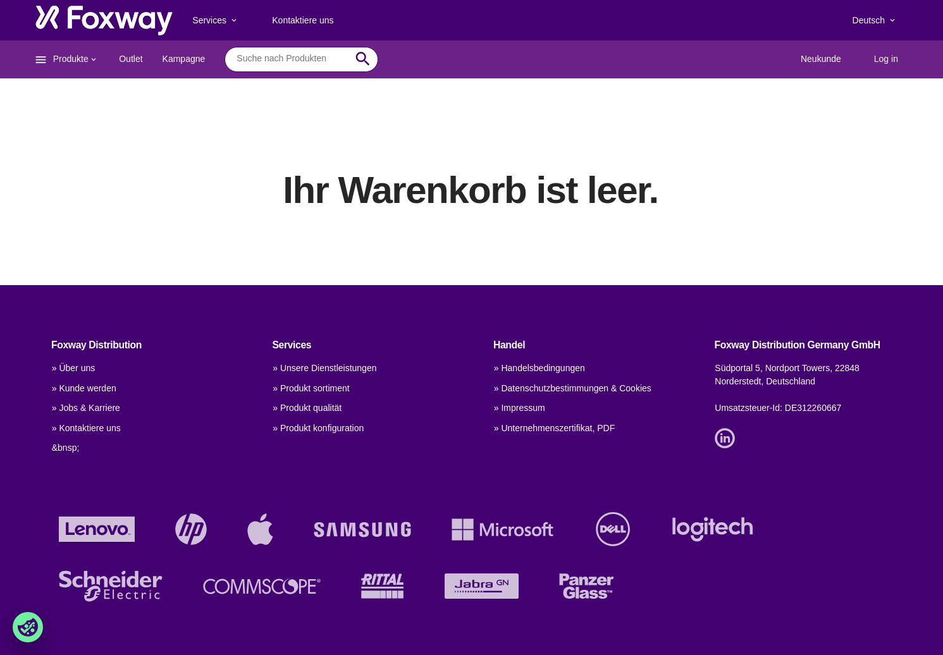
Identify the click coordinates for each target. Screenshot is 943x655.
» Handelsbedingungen (539, 368)
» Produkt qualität (307, 408)
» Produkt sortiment (311, 388)
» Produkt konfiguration (318, 428)
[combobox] (291, 59)
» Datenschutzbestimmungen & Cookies (572, 388)
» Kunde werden (84, 388)
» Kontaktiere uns (86, 428)
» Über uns (73, 368)
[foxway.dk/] (104, 20)
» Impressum (519, 408)
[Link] (728, 437)
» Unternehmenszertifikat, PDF (554, 428)
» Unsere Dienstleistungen (324, 368)
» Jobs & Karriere (86, 408)
